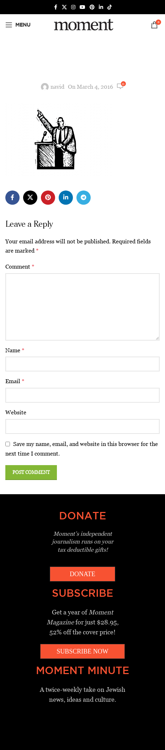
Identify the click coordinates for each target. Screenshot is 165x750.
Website (15, 412)
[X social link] (64, 7)
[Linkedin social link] (101, 7)
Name (15, 350)
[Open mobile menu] (18, 25)
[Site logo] (82, 24)
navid (57, 86)
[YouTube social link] (82, 7)
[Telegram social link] (83, 198)
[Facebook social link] (55, 7)
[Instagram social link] (73, 7)
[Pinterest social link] (92, 7)
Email (15, 381)
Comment (19, 266)
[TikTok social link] (109, 7)
